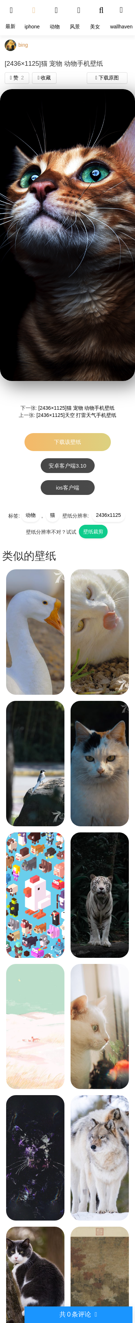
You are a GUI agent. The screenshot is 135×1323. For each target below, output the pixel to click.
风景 (75, 26)
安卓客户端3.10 (67, 466)
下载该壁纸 (67, 442)
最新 (10, 26)
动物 (55, 26)
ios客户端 (67, 487)
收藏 (44, 78)
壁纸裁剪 (93, 531)
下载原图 (107, 78)
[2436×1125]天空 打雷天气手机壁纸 (76, 415)
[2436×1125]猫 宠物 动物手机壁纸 (76, 408)
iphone (32, 26)
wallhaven (121, 26)
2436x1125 (108, 515)
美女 (95, 26)
